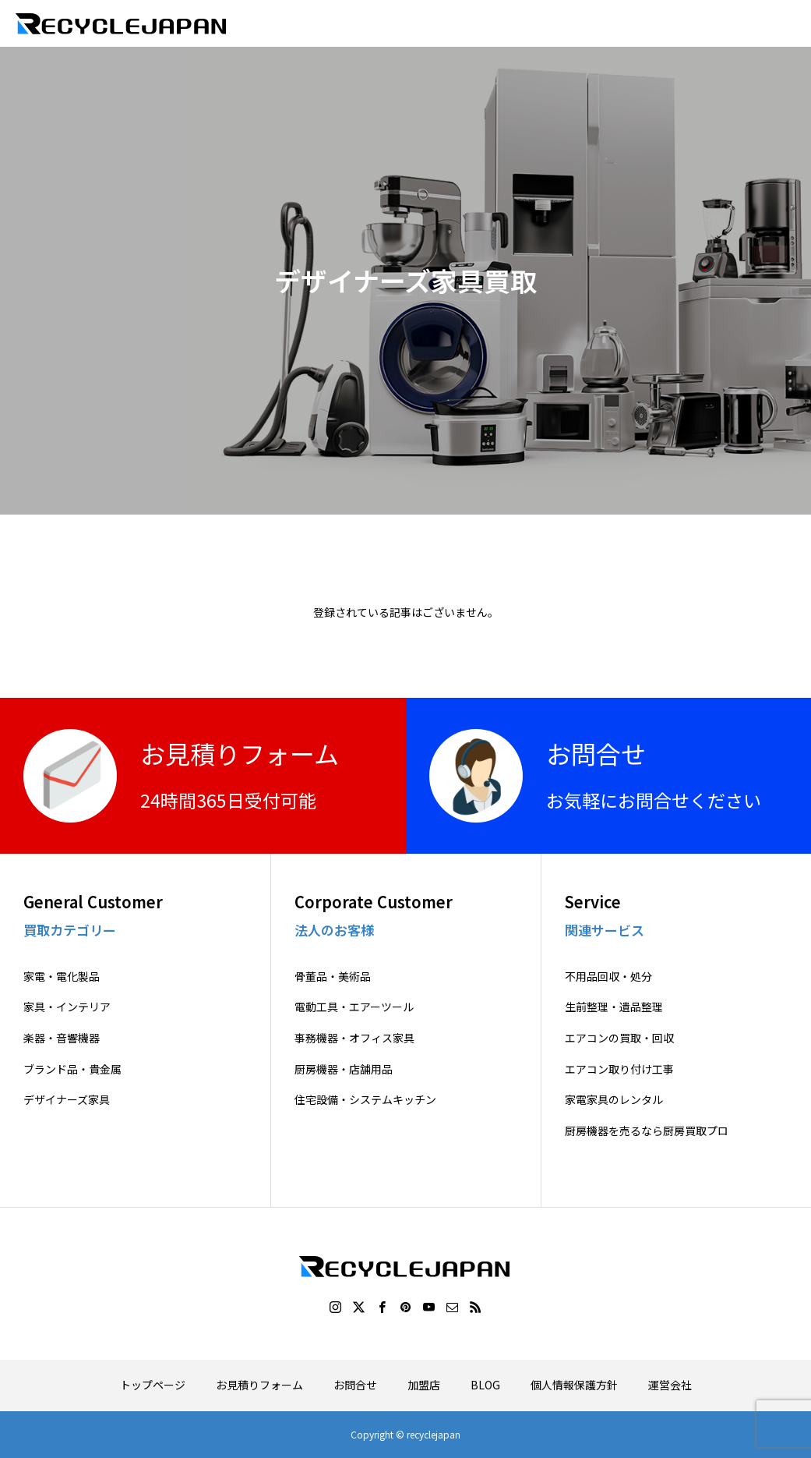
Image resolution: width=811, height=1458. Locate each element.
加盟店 (423, 1385)
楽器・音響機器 (61, 1038)
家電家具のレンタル (614, 1099)
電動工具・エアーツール (354, 1007)
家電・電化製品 (61, 976)
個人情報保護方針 (574, 1385)
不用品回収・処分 (608, 976)
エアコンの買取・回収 (619, 1038)
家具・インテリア (67, 1007)
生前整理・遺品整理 (614, 1007)
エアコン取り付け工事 (619, 1069)
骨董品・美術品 (332, 976)
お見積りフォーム (259, 1385)
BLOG (485, 1385)
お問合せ (355, 1385)
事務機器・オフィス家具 (354, 1038)
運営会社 (670, 1385)
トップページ (152, 1385)
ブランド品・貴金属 (72, 1069)
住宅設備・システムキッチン (365, 1099)
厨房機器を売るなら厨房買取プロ (646, 1131)
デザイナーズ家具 (66, 1099)
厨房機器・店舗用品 (343, 1069)
